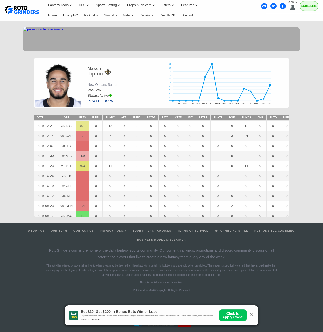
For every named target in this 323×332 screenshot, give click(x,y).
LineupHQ (70, 15)
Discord (187, 15)
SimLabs (110, 15)
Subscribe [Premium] (309, 6)
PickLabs (91, 15)
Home (52, 15)
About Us (36, 230)
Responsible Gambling (274, 230)
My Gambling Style (231, 230)
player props (100, 101)
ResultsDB (167, 15)
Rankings (146, 15)
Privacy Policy (113, 230)
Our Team (59, 230)
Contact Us (83, 230)
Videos (128, 15)
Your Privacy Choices (152, 230)
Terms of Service (193, 230)
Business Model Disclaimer (161, 239)
